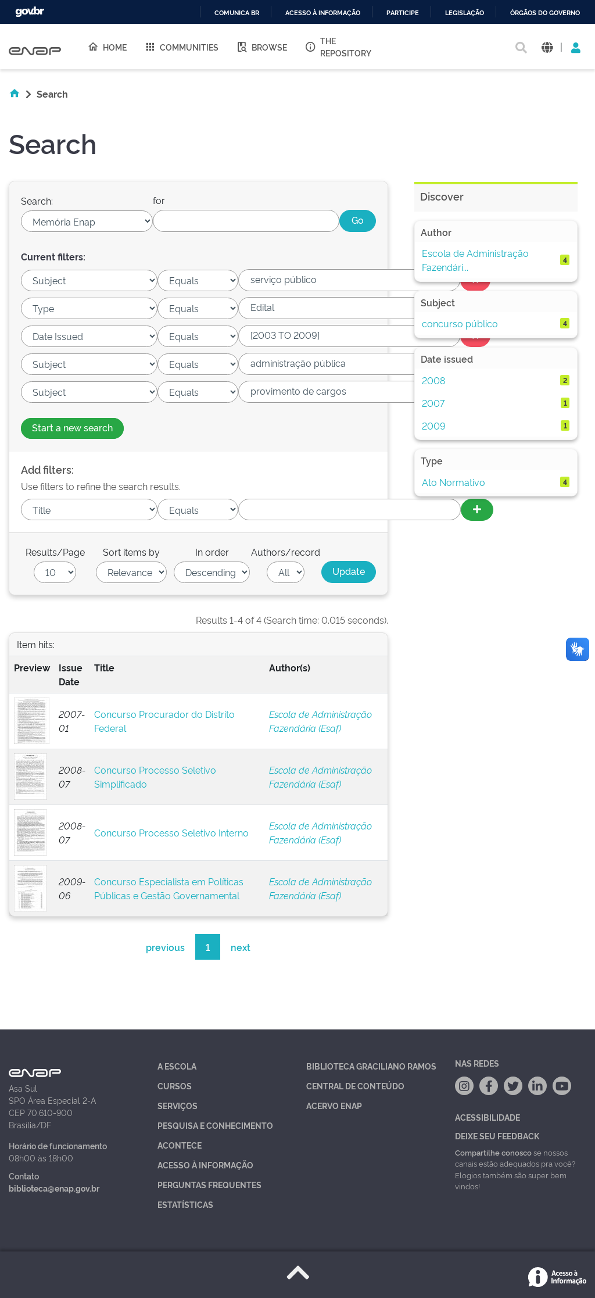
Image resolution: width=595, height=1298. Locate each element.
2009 (434, 425)
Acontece (179, 1144)
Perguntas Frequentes (209, 1184)
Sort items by (131, 551)
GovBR (29, 11)
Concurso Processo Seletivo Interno (171, 832)
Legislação (464, 13)
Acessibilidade (487, 1116)
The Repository (337, 46)
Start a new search (72, 427)
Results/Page (55, 551)
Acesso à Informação (205, 1164)
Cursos (174, 1085)
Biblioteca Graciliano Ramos (371, 1065)
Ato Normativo (453, 481)
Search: (37, 200)
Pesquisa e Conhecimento (215, 1125)
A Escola (176, 1065)
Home (107, 46)
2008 (433, 380)
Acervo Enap (334, 1105)
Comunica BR (236, 13)
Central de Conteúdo (355, 1085)
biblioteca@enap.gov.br (54, 1187)
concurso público (460, 323)
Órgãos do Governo (545, 13)
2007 (433, 402)
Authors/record (285, 551)
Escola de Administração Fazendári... (475, 259)
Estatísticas (185, 1204)
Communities (181, 46)
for (159, 200)
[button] (547, 46)
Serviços (177, 1105)
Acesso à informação (322, 13)
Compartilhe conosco (493, 1152)
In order (212, 551)
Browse (261, 46)
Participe (402, 13)
